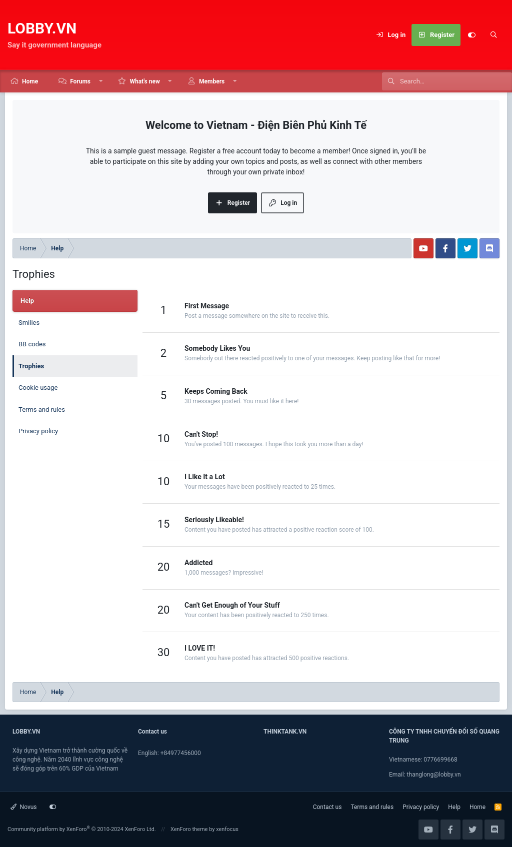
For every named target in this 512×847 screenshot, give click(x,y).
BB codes (32, 344)
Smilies (29, 322)
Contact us (327, 807)
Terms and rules (41, 409)
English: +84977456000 (169, 753)
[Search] (493, 35)
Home (30, 81)
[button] (101, 81)
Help (454, 807)
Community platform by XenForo (82, 829)
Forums (80, 81)
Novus (23, 807)
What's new (145, 81)
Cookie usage (38, 387)
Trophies (31, 366)
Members (211, 81)
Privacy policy (38, 431)
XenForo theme (189, 829)
